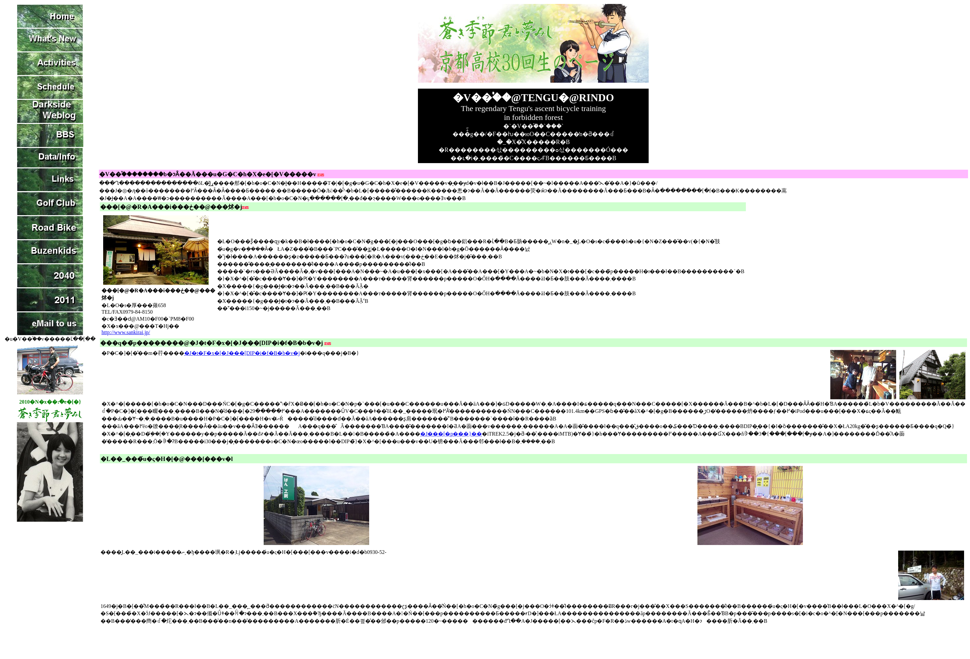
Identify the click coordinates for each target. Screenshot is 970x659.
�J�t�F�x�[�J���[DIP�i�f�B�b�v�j (242, 353)
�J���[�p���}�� (451, 434)
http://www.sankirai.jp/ (126, 332)
